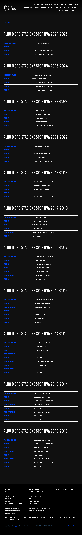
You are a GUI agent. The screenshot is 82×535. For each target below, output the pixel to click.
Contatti (7, 491)
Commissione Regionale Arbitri (12, 511)
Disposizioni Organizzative (35, 496)
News (76, 5)
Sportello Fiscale (73, 8)
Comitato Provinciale (10, 513)
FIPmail (30, 499)
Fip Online (60, 11)
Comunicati (64, 5)
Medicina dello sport (34, 506)
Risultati (56, 5)
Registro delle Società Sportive (36, 511)
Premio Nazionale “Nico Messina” (49, 8)
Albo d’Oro (63, 8)
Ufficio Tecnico (8, 499)
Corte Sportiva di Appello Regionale (13, 503)
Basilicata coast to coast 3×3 (31, 8)
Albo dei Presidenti (9, 496)
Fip (77, 11)
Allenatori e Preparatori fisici (36, 491)
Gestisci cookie (13, 526)
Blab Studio (75, 525)
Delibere (70, 5)
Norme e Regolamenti (46, 5)
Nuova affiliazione (33, 503)
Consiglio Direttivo (9, 494)
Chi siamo (36, 5)
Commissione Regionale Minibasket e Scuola (15, 506)
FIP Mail (72, 11)
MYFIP (66, 11)
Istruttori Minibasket (34, 501)
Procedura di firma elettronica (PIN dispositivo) (40, 508)
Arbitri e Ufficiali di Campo (35, 494)
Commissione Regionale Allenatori (13, 508)
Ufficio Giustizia (8, 501)
